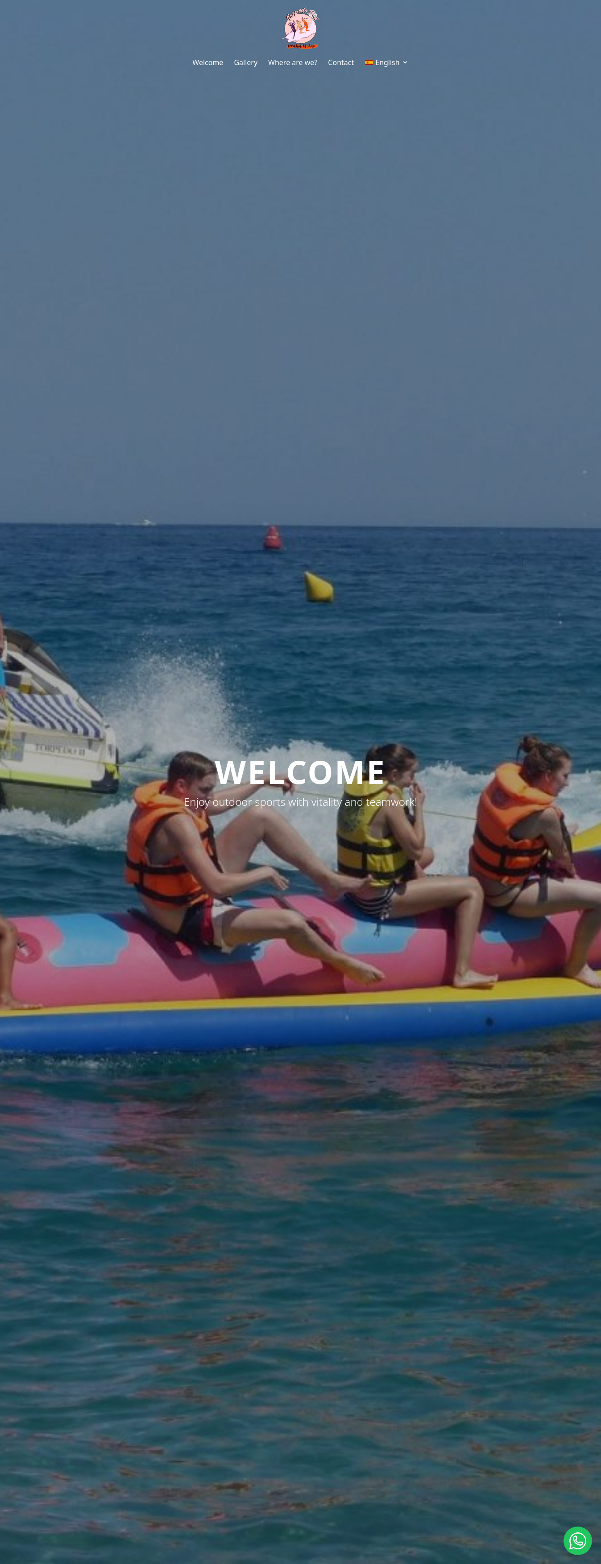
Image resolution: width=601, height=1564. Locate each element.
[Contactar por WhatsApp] (578, 1541)
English (386, 62)
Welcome (207, 62)
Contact (341, 62)
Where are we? (292, 62)
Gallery (245, 62)
